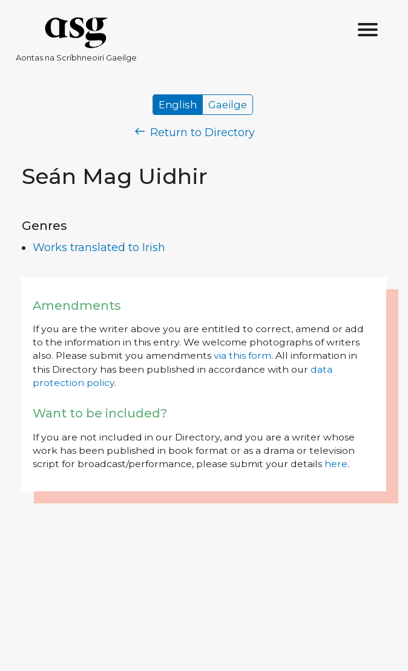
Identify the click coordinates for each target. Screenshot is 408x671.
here (335, 464)
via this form (242, 355)
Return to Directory (195, 132)
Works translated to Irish (99, 247)
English (178, 105)
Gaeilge (227, 105)
